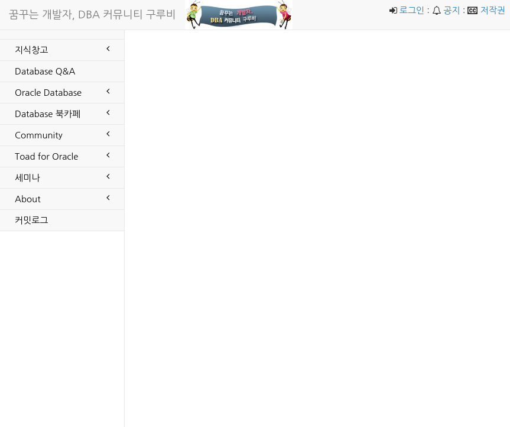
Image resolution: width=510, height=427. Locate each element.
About (62, 198)
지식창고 (62, 49)
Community (62, 134)
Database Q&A (45, 71)
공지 (451, 10)
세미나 (62, 177)
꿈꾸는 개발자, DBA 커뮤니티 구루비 (92, 14)
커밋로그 (31, 220)
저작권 (492, 10)
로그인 (411, 10)
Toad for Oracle (62, 155)
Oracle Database (62, 91)
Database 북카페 (62, 113)
